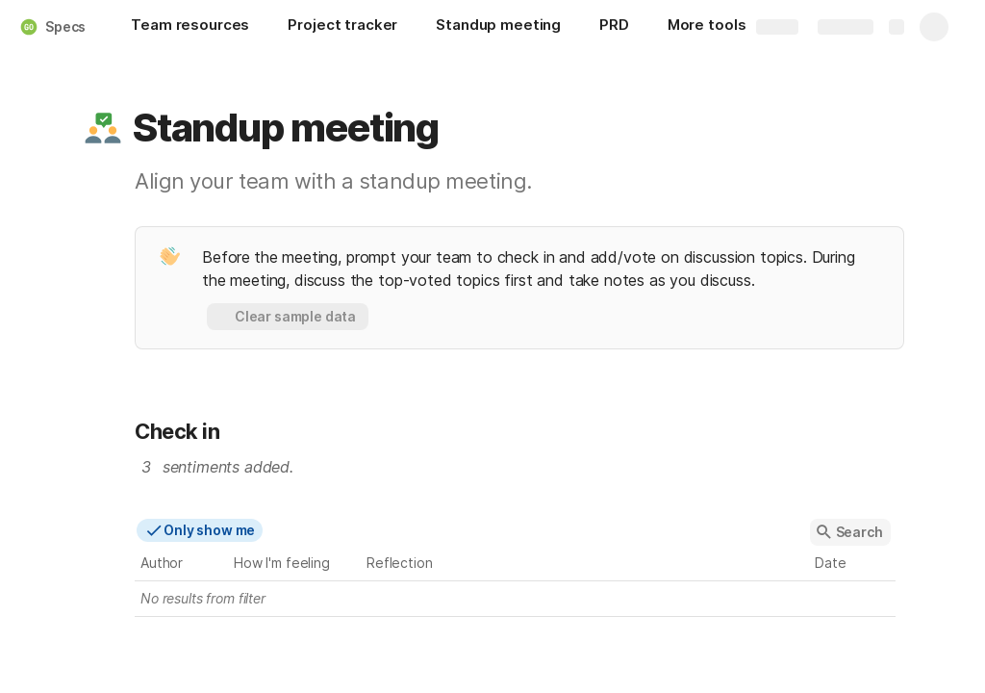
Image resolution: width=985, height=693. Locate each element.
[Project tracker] (342, 27)
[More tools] (716, 27)
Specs (65, 26)
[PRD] (614, 27)
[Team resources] (190, 27)
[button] (103, 128)
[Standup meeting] (498, 27)
